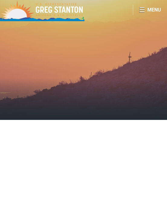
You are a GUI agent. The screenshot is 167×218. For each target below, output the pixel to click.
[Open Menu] (150, 10)
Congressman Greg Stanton (42, 10)
